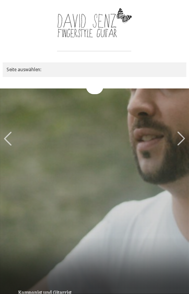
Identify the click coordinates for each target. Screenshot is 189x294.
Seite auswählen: (24, 69)
